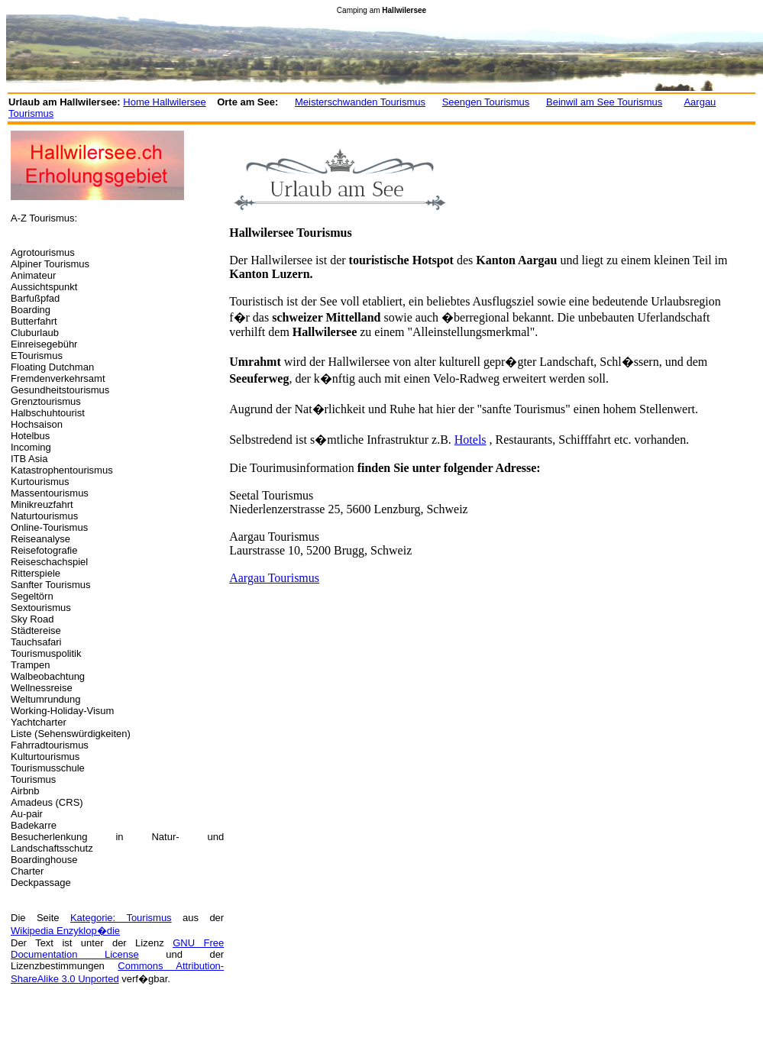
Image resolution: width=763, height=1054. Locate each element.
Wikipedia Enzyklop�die (65, 930)
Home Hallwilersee (164, 102)
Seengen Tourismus (486, 102)
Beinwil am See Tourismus (604, 102)
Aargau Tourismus (274, 577)
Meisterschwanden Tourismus (360, 102)
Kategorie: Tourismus (121, 917)
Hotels (470, 439)
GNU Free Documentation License (117, 948)
